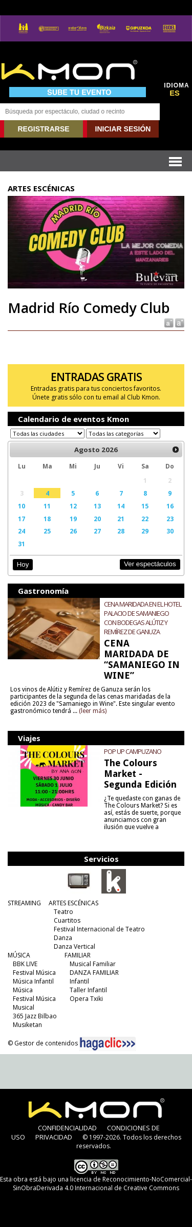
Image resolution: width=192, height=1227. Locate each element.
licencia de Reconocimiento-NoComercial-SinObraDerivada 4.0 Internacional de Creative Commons (102, 1183)
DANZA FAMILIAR (94, 972)
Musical (23, 1007)
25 (47, 531)
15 (144, 506)
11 (47, 506)
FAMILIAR (78, 955)
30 (170, 531)
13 (97, 506)
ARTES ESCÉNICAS (73, 903)
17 (21, 519)
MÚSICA (19, 955)
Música (23, 990)
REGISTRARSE (43, 129)
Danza (63, 937)
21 (120, 519)
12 (73, 506)
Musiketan (27, 1024)
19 (73, 519)
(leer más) (92, 711)
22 (144, 519)
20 (97, 519)
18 (47, 519)
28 (120, 531)
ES (174, 93)
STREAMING (24, 903)
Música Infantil (33, 981)
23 (170, 519)
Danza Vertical (74, 946)
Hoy (23, 564)
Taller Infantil (88, 990)
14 (120, 506)
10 (21, 506)
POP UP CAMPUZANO (132, 751)
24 (21, 531)
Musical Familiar (93, 964)
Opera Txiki (86, 998)
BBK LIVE (25, 964)
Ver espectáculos (150, 564)
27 (97, 531)
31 (21, 544)
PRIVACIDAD (53, 1137)
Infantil (79, 981)
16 (170, 506)
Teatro (63, 911)
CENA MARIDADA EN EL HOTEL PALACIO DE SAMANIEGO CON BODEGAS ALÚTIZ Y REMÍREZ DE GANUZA (142, 617)
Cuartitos (67, 920)
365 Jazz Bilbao (35, 1016)
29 (144, 531)
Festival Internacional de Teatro (99, 929)
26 (73, 531)
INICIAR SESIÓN (123, 129)
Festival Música (34, 972)
